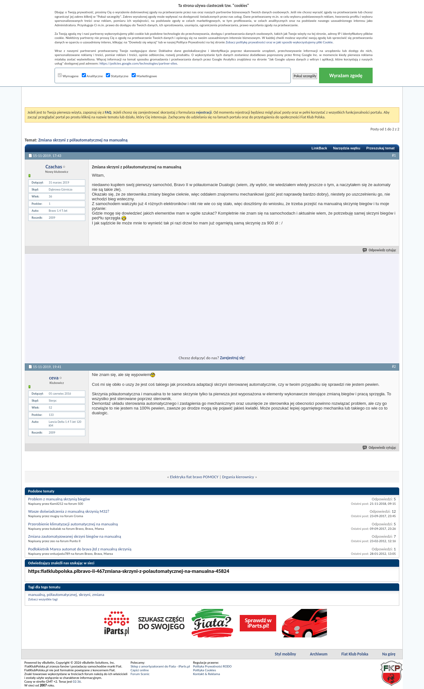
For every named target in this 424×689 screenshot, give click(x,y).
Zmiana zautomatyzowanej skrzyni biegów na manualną (74, 536)
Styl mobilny (285, 654)
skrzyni (84, 594)
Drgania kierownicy (238, 476)
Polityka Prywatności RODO (212, 666)
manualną (36, 594)
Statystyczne (117, 76)
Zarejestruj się (232, 357)
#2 (394, 366)
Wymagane (68, 76)
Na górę (388, 654)
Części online (140, 670)
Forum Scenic (140, 674)
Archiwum (318, 654)
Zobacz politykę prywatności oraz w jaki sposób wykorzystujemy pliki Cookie (279, 42)
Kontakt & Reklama (206, 674)
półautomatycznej (62, 594)
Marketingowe (144, 76)
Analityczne (92, 76)
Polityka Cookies (204, 670)
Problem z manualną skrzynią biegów (59, 499)
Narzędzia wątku (346, 148)
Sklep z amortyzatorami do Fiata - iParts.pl (160, 666)
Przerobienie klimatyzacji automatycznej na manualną (73, 524)
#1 (394, 155)
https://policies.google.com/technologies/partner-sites (138, 63)
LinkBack (319, 148)
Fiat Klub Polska (355, 654)
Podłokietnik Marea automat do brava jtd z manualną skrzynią (79, 549)
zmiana (98, 594)
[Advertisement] (211, 91)
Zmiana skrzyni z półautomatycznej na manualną (83, 140)
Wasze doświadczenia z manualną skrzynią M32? (68, 511)
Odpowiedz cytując (379, 250)
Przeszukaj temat (380, 148)
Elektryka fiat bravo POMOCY (194, 476)
